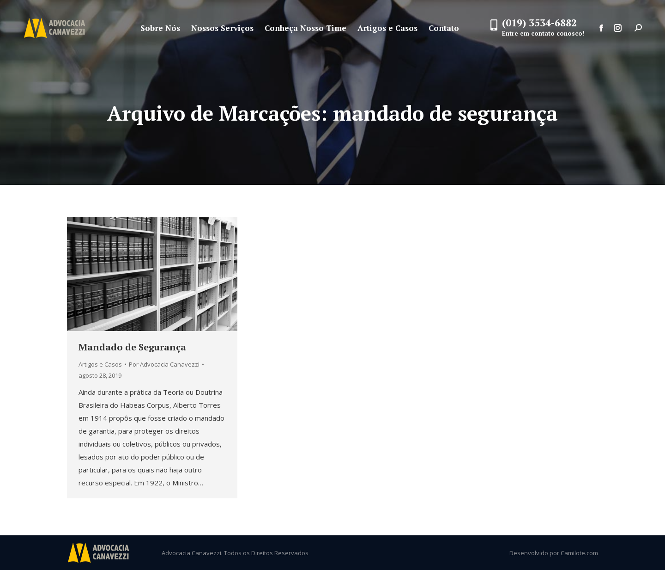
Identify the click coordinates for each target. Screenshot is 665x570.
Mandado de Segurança (132, 347)
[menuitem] (160, 28)
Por (164, 364)
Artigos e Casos (100, 364)
